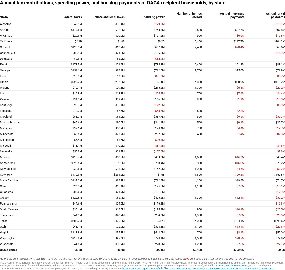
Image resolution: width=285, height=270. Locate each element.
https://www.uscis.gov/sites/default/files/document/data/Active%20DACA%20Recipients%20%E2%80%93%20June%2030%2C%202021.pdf (198, 268)
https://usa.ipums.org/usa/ (233, 265)
